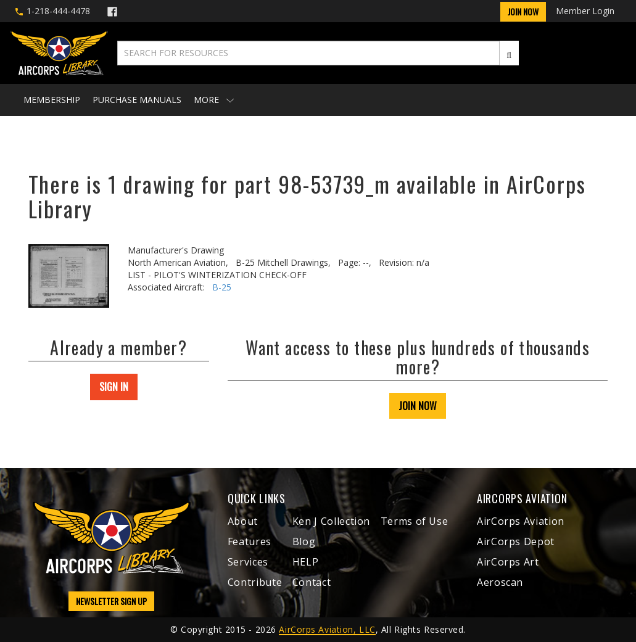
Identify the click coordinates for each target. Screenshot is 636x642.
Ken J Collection (331, 521)
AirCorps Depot (516, 541)
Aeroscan (500, 582)
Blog (304, 541)
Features (249, 541)
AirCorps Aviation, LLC (327, 629)
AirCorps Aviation (520, 521)
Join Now (523, 11)
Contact (311, 582)
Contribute (255, 582)
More (214, 99)
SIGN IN (113, 386)
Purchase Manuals (137, 99)
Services (248, 562)
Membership (51, 99)
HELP (305, 562)
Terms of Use (414, 521)
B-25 (221, 287)
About (243, 521)
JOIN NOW (418, 405)
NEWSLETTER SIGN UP (111, 601)
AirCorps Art (508, 562)
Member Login (585, 11)
